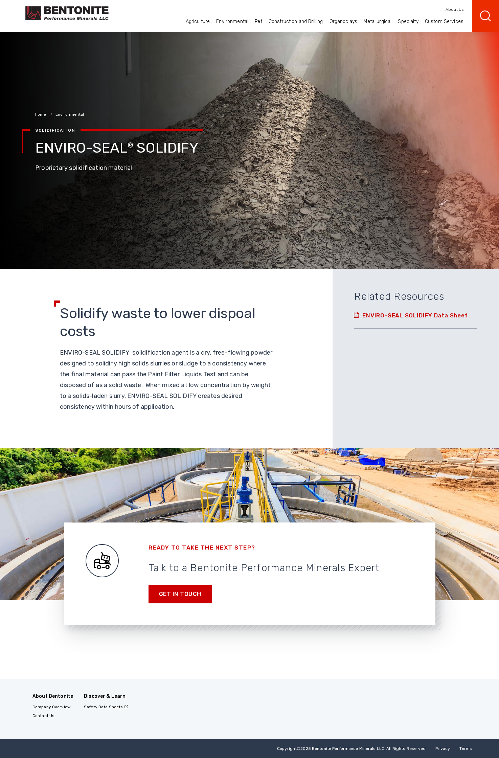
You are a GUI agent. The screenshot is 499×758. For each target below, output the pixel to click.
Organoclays (344, 21)
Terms (465, 748)
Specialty (408, 21)
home (41, 114)
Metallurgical (377, 21)
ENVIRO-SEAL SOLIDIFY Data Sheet (415, 315)
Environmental (232, 21)
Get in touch (180, 593)
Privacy (442, 748)
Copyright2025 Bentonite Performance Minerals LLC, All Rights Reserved (351, 748)
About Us (454, 9)
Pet (258, 21)
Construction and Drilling (296, 21)
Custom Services (444, 21)
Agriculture (198, 21)
